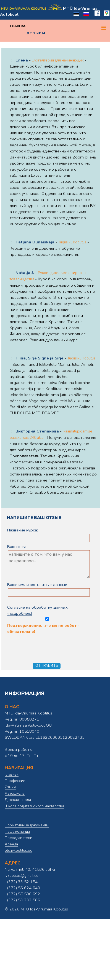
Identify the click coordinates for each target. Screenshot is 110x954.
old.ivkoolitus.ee (18, 850)
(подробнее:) (19, 613)
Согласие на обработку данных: (47, 612)
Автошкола (15, 793)
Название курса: (22, 530)
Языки (10, 787)
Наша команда (17, 831)
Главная (18, 26)
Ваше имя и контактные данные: (37, 584)
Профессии (15, 780)
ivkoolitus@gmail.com (23, 875)
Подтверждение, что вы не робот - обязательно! (51, 639)
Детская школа (18, 799)
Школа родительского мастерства (34, 806)
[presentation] (49, 645)
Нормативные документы (27, 825)
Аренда (11, 844)
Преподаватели (18, 837)
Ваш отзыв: (17, 546)
